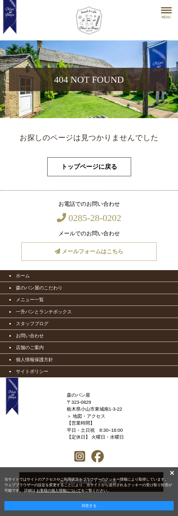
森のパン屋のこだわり (39, 287)
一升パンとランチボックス (44, 311)
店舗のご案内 (30, 347)
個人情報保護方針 (34, 359)
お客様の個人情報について (58, 490)
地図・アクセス (89, 416)
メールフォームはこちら (89, 251)
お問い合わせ (30, 335)
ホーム (23, 275)
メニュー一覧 (30, 299)
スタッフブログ (32, 323)
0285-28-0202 (89, 218)
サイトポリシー (32, 371)
